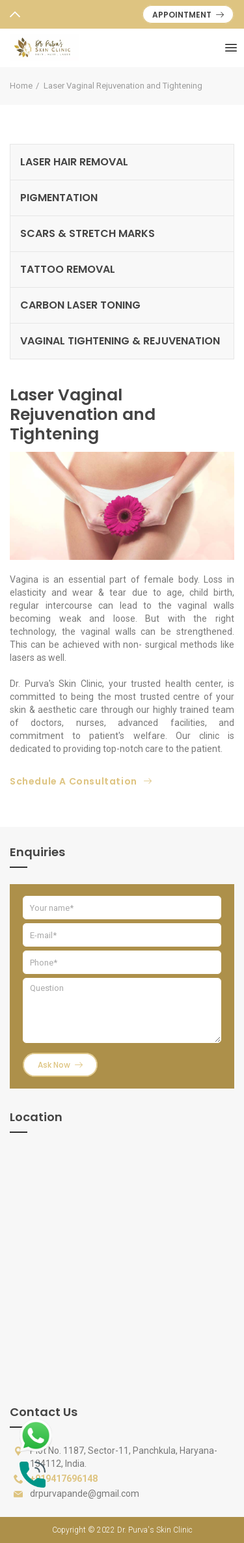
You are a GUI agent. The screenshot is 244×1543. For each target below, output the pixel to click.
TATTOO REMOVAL (67, 269)
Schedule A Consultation (81, 781)
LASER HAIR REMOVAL (74, 161)
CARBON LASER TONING (80, 305)
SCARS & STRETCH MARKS (87, 233)
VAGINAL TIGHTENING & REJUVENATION (120, 340)
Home (21, 85)
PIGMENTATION (59, 197)
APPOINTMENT (188, 14)
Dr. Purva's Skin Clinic (155, 1530)
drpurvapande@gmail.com (84, 1493)
